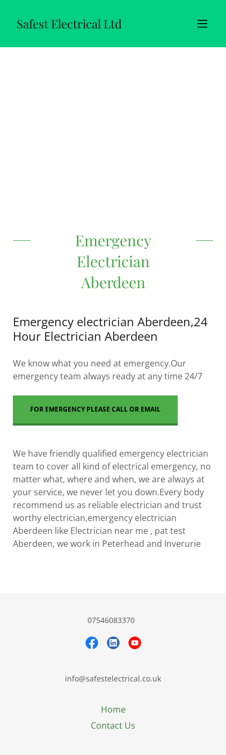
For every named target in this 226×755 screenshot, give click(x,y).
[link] (69, 25)
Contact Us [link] (113, 725)
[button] (202, 23)
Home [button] (113, 709)
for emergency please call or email (95, 409)
